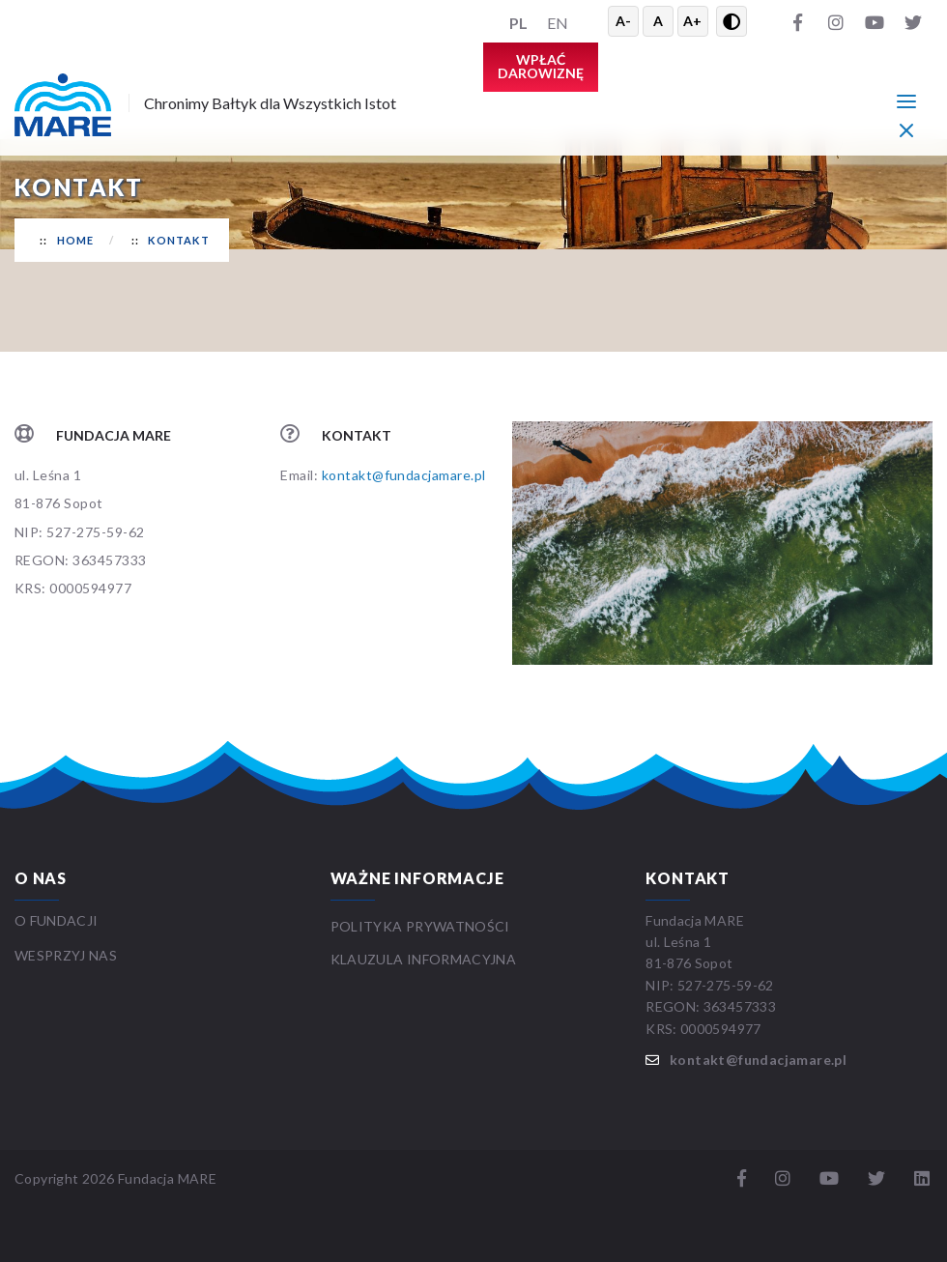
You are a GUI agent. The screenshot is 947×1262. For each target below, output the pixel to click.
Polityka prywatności (420, 926)
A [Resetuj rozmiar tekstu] (658, 21)
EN (557, 23)
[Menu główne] (906, 100)
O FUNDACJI (56, 920)
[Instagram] (836, 21)
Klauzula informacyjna (423, 959)
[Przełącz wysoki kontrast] (731, 21)
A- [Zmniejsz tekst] (623, 21)
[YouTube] (874, 21)
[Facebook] (797, 21)
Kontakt (178, 240)
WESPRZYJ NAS (67, 955)
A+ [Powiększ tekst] (692, 21)
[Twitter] (913, 21)
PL (518, 23)
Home (76, 240)
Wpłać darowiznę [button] (541, 66)
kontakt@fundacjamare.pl (404, 475)
